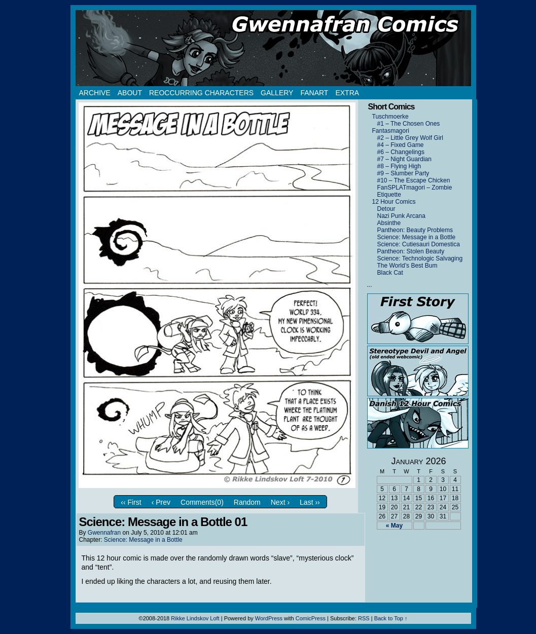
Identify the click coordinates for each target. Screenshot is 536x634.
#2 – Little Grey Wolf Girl (410, 137)
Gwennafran (104, 532)
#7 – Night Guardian (404, 159)
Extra (347, 93)
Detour (386, 208)
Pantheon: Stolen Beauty (411, 251)
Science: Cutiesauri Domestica (418, 244)
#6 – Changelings (400, 152)
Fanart (314, 93)
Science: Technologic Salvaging (420, 258)
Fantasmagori (390, 130)
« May (394, 525)
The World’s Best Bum (407, 265)
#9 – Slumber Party (403, 173)
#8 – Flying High (399, 166)
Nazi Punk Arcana (401, 215)
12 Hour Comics (394, 201)
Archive (95, 93)
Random (247, 502)
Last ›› (310, 502)
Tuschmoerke (390, 116)
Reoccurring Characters (201, 93)
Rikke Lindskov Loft (195, 618)
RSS (364, 618)
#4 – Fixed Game (400, 144)
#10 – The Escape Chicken (413, 180)
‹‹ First (131, 502)
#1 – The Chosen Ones (408, 123)
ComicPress (311, 618)
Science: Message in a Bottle (143, 539)
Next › (280, 502)
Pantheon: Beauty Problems (415, 230)
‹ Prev (161, 502)
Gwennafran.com (273, 48)
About (130, 93)
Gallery (277, 93)
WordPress (268, 618)
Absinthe (389, 223)
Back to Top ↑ (391, 618)
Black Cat (390, 272)
